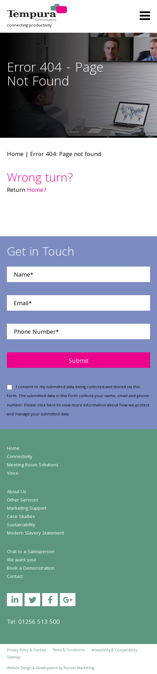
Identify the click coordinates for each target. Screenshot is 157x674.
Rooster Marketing (79, 668)
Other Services (22, 500)
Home (15, 155)
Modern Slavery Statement (35, 533)
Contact (15, 577)
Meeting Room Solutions (32, 465)
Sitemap (13, 658)
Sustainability (21, 525)
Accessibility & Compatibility (114, 650)
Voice (12, 473)
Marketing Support (26, 508)
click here (46, 405)
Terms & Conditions (69, 650)
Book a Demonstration (31, 568)
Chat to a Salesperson (31, 552)
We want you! (21, 560)
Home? (36, 191)
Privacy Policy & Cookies (26, 650)
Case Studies (21, 517)
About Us (16, 492)
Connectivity (20, 457)
